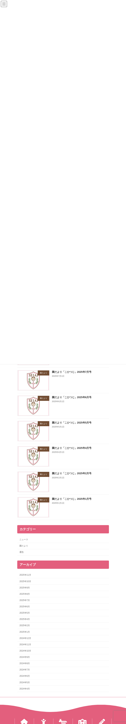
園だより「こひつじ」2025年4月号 (71, 448)
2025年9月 (24, 587)
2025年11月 (25, 575)
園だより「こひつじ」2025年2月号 (71, 473)
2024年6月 (24, 676)
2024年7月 (24, 669)
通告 (21, 552)
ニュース (23, 539)
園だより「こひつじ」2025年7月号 (71, 371)
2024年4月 (24, 688)
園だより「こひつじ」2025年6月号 (71, 397)
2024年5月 (24, 682)
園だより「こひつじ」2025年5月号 (71, 422)
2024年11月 (25, 644)
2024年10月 (25, 651)
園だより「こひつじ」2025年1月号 (71, 498)
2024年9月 (24, 657)
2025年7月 (24, 600)
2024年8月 (24, 663)
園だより (23, 546)
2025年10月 (25, 581)
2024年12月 (25, 638)
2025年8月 (24, 594)
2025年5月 (24, 613)
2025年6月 (24, 606)
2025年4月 (24, 619)
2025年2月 (24, 625)
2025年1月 (24, 631)
